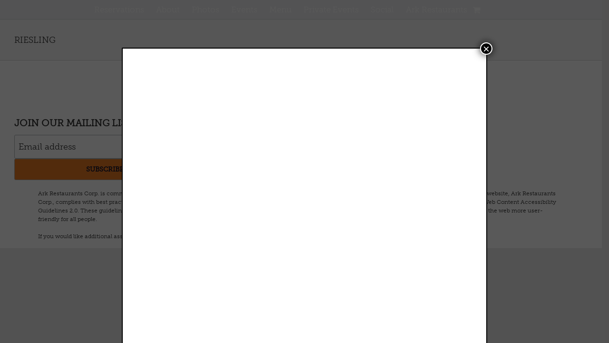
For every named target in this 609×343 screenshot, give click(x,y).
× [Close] (486, 48)
